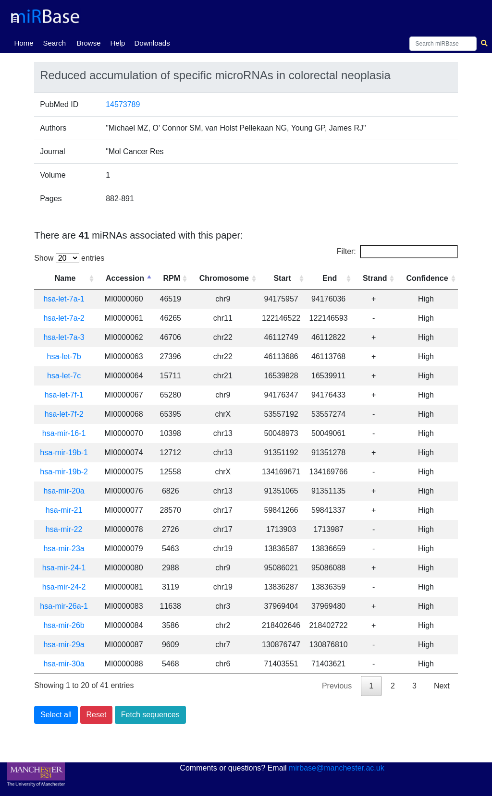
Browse (88, 43)
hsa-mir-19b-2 (64, 472)
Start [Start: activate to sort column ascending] (282, 278)
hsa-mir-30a (63, 664)
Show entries (69, 258)
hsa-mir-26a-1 (64, 606)
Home (25, 42)
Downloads (152, 43)
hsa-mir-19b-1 (64, 452)
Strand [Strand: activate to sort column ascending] (375, 278)
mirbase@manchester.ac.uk (336, 768)
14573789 (123, 104)
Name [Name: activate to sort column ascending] (65, 278)
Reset (96, 715)
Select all (56, 715)
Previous (337, 686)
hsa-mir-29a (63, 644)
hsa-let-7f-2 (64, 414)
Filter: (397, 251)
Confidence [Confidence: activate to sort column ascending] (427, 278)
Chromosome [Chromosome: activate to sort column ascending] (224, 278)
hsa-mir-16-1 (64, 433)
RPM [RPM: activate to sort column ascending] (171, 278)
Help (117, 43)
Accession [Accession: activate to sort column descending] (125, 278)
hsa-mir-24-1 (64, 568)
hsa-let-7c (64, 376)
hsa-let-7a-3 (63, 337)
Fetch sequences (150, 715)
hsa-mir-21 (64, 510)
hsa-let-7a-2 (63, 318)
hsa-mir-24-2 (64, 587)
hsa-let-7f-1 (64, 395)
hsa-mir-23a (63, 548)
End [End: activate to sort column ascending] (329, 278)
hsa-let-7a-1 (63, 299)
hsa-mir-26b (63, 625)
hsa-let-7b (64, 356)
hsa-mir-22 (64, 529)
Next (442, 686)
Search (54, 43)
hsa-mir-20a (63, 491)
